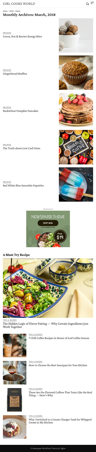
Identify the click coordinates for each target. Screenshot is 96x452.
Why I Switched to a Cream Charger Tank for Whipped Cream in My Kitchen (60, 421)
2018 (11, 11)
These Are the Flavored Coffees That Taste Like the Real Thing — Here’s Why (60, 394)
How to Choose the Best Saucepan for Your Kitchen (58, 365)
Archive (7, 33)
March (17, 11)
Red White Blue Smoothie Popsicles (23, 185)
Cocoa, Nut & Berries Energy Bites (22, 36)
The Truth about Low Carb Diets (21, 148)
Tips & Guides (10, 320)
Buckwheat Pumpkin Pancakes (20, 110)
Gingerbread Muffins (15, 73)
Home (5, 11)
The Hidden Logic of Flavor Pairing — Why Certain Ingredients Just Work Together (45, 325)
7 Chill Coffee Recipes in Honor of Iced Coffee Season (59, 338)
